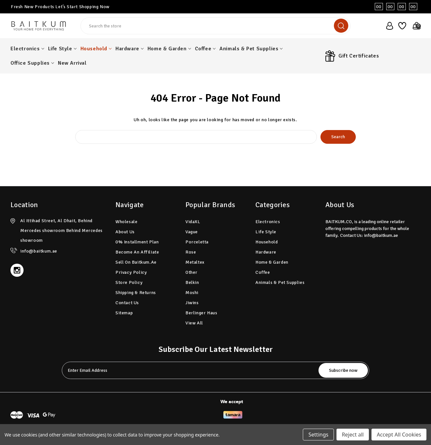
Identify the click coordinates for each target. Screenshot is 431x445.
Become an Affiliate (137, 252)
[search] (341, 26)
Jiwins (192, 302)
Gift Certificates (358, 56)
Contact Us (127, 302)
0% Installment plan (137, 242)
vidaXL (192, 221)
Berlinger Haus (201, 313)
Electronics (27, 48)
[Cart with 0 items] (415, 26)
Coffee (205, 48)
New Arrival (72, 63)
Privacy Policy (131, 272)
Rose (190, 252)
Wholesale (126, 221)
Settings (318, 434)
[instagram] (17, 270)
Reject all (353, 434)
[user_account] (387, 26)
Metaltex (194, 262)
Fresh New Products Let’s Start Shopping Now (60, 6)
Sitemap (124, 313)
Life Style (62, 48)
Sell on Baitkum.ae (136, 262)
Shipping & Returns (135, 292)
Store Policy (129, 282)
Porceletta (197, 242)
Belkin (192, 282)
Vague (191, 232)
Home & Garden (169, 48)
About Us (125, 232)
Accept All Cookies (399, 434)
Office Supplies (32, 63)
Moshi (191, 292)
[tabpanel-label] (191, 370)
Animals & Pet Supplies (251, 48)
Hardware (129, 48)
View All (194, 323)
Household (96, 48)
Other (191, 272)
